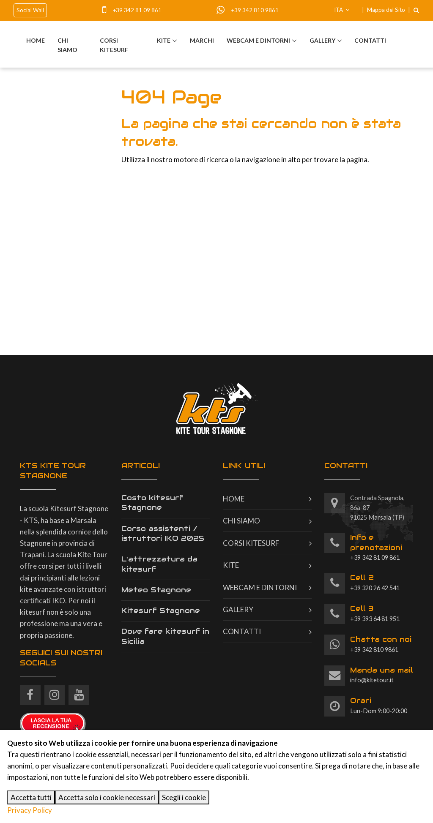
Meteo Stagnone (156, 589)
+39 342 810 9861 (255, 10)
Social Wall (30, 10)
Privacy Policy (29, 810)
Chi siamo (67, 45)
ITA (342, 9)
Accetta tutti (31, 797)
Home (35, 40)
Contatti (370, 40)
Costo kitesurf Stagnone (152, 502)
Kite (163, 40)
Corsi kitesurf (114, 45)
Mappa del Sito (386, 9)
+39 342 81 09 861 (137, 10)
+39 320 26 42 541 (375, 582)
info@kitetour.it (381, 674)
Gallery (322, 40)
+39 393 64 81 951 (375, 613)
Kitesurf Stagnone (160, 610)
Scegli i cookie (184, 797)
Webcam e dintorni (258, 40)
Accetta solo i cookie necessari (106, 797)
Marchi (202, 40)
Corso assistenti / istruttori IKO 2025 (162, 533)
